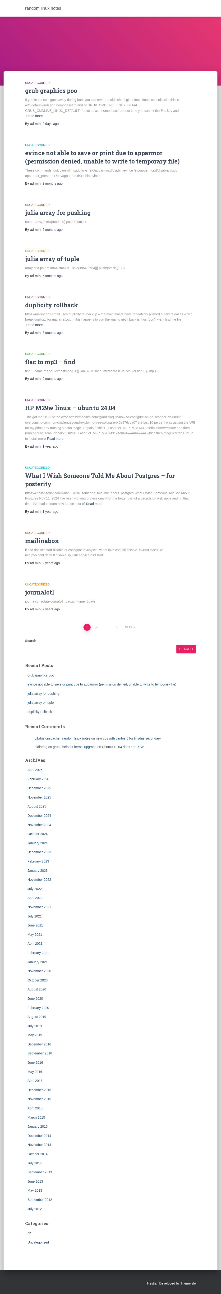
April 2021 (35, 943)
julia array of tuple (52, 259)
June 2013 (35, 1181)
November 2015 (39, 1099)
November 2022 (39, 879)
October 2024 (38, 834)
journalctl (39, 592)
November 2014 (39, 1145)
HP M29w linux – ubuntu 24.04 (70, 408)
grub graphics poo (51, 91)
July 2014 (35, 1163)
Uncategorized (37, 83)
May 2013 (35, 1190)
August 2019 (37, 1017)
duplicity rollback (51, 305)
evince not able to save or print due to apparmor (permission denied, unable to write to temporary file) (102, 684)
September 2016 (40, 1053)
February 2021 (38, 953)
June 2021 (35, 925)
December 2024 (39, 815)
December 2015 (39, 1090)
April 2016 (35, 1081)
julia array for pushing (58, 213)
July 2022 (35, 889)
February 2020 (38, 1008)
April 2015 (35, 1108)
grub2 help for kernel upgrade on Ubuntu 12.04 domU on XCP (98, 747)
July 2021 (35, 916)
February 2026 (38, 779)
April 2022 (35, 898)
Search (30, 641)
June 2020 (35, 998)
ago (50, 124)
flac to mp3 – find (50, 362)
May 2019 (35, 1035)
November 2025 (39, 797)
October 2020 (38, 980)
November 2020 (39, 971)
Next (129, 627)
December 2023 (39, 852)
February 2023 (38, 861)
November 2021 (39, 907)
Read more (34, 116)
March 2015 (36, 1117)
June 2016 (35, 1062)
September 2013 (40, 1172)
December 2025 (39, 788)
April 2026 (35, 770)
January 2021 (38, 962)
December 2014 (39, 1136)
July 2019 (35, 1026)
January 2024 (38, 843)
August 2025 (37, 806)
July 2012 (35, 1209)
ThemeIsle (188, 1283)
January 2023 (38, 870)
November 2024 (39, 825)
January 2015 (38, 1126)
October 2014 (38, 1154)
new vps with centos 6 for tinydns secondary (128, 738)
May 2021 (35, 934)
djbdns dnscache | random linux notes (62, 738)
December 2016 (39, 1044)
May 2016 (35, 1072)
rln (29, 1233)
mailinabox (42, 541)
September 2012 (40, 1200)
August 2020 (37, 989)
